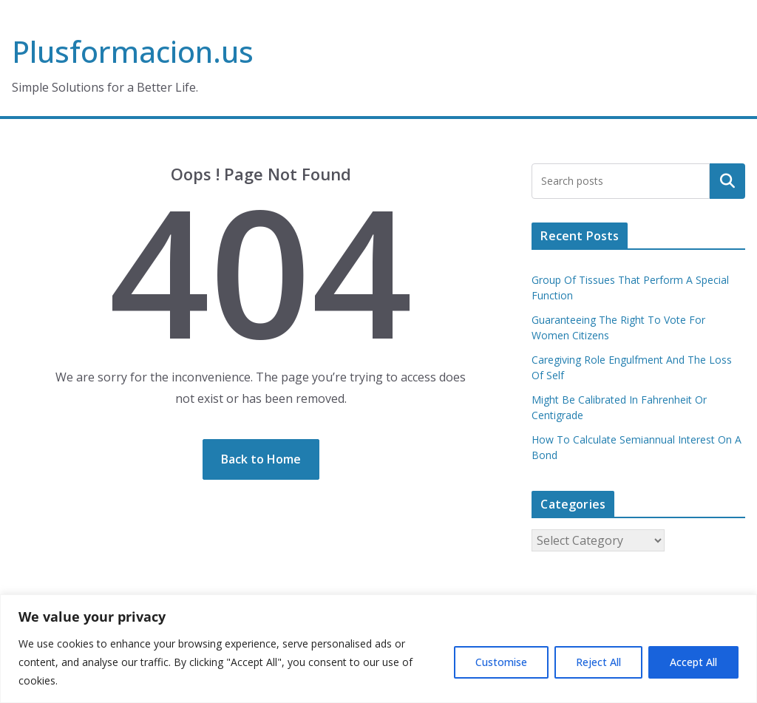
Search (727, 181)
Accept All (693, 662)
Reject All (598, 662)
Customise (501, 662)
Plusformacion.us (133, 51)
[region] (378, 648)
